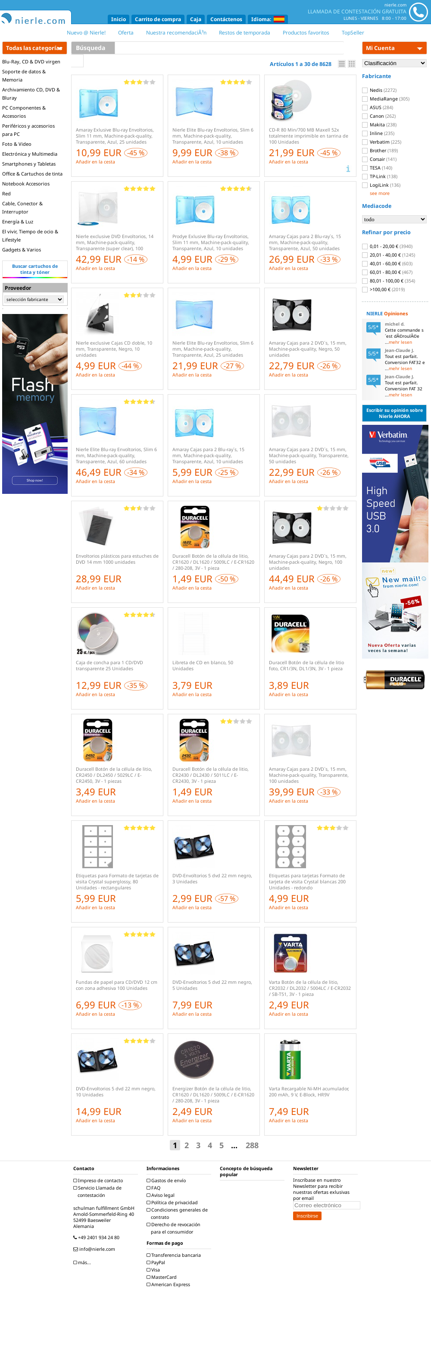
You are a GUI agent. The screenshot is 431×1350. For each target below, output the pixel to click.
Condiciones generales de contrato (178, 1213)
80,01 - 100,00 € (388, 281)
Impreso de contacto (99, 1180)
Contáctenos (226, 19)
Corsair (379, 159)
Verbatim (381, 142)
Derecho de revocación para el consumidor (174, 1228)
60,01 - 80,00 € (387, 272)
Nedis (379, 90)
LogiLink (381, 185)
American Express (169, 1284)
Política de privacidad (173, 1202)
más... (83, 1262)
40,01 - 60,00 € (387, 264)
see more (380, 193)
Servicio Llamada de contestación (98, 1191)
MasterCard (163, 1277)
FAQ (154, 1188)
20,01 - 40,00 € (388, 255)
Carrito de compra (158, 19)
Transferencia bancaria (175, 1255)
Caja (195, 19)
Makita (379, 125)
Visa (154, 1270)
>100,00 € (383, 289)
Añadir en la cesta (95, 162)
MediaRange (385, 99)
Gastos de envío (167, 1180)
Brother (380, 151)
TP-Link (379, 176)
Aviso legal (162, 1195)
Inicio (118, 19)
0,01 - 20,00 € (387, 246)
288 (252, 1145)
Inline (378, 133)
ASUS (377, 107)
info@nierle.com (95, 1249)
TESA (377, 168)
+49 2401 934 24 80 (97, 1237)
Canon (379, 116)
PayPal (157, 1262)
